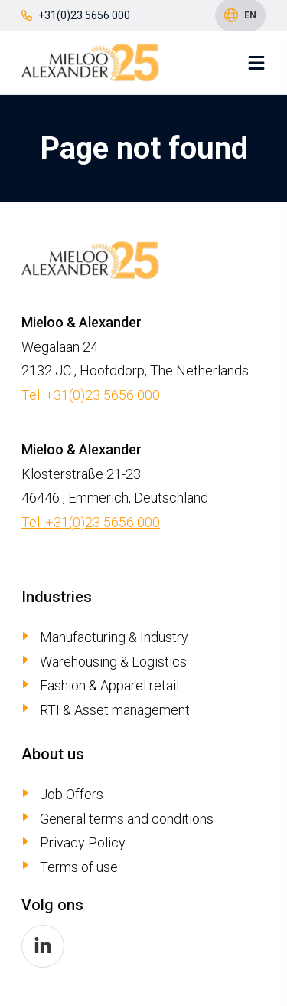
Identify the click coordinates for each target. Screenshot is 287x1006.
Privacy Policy (83, 842)
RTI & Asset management (115, 710)
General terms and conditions (127, 819)
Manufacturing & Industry (114, 637)
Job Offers (71, 794)
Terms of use (79, 867)
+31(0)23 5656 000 (75, 15)
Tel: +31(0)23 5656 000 (90, 395)
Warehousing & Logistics (113, 662)
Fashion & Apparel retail (109, 685)
